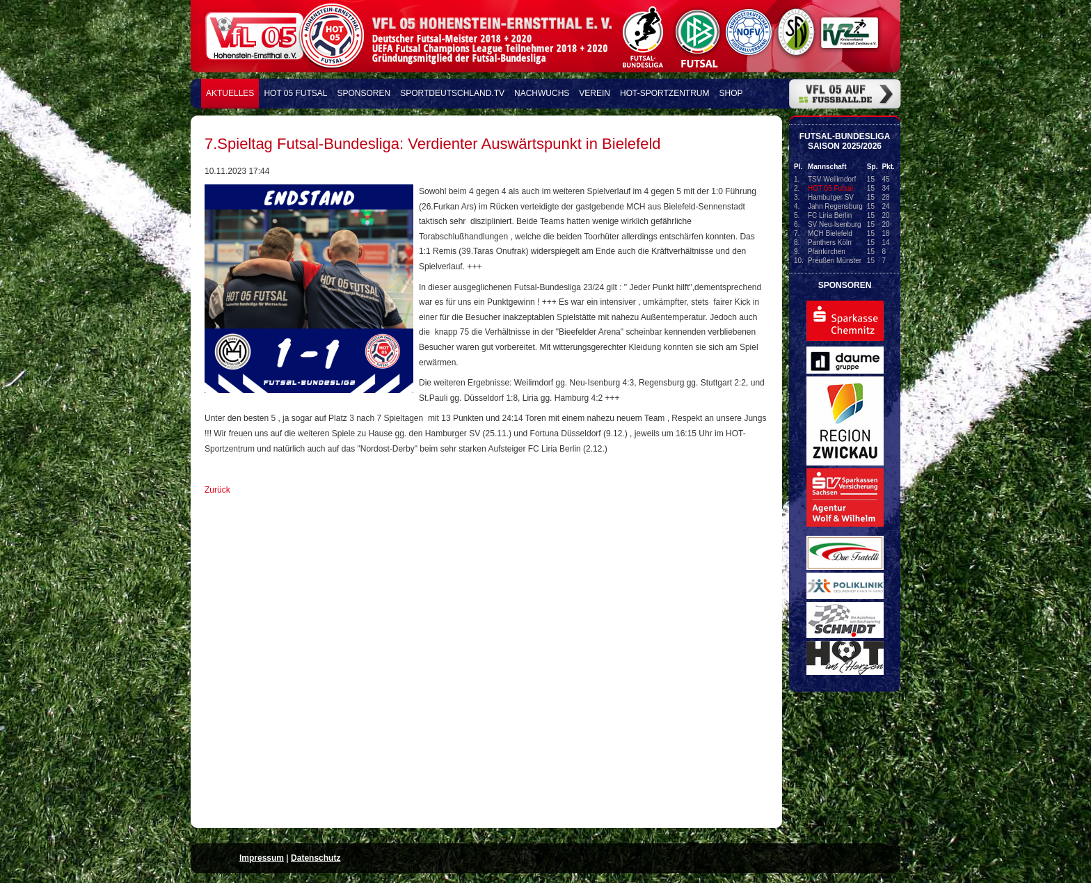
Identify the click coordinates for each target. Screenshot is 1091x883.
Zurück (217, 490)
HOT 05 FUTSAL (295, 93)
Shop (731, 93)
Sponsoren (364, 93)
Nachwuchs (541, 93)
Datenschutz (315, 858)
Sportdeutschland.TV (452, 93)
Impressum (261, 858)
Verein (594, 93)
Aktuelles (230, 93)
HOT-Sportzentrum (664, 93)
